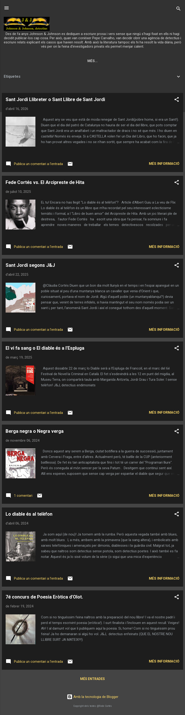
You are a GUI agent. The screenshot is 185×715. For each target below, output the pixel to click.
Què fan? (114, 61)
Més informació (164, 164)
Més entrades (92, 680)
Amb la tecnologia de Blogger (92, 697)
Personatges (144, 61)
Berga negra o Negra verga (35, 432)
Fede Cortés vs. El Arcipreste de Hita (45, 183)
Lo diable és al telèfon (29, 515)
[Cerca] (178, 9)
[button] (176, 101)
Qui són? (90, 61)
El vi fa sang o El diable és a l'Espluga (45, 349)
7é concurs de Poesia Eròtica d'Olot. (44, 598)
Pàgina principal (24, 61)
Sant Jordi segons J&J (30, 266)
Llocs (171, 61)
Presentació (61, 61)
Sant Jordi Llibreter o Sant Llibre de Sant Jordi (55, 100)
